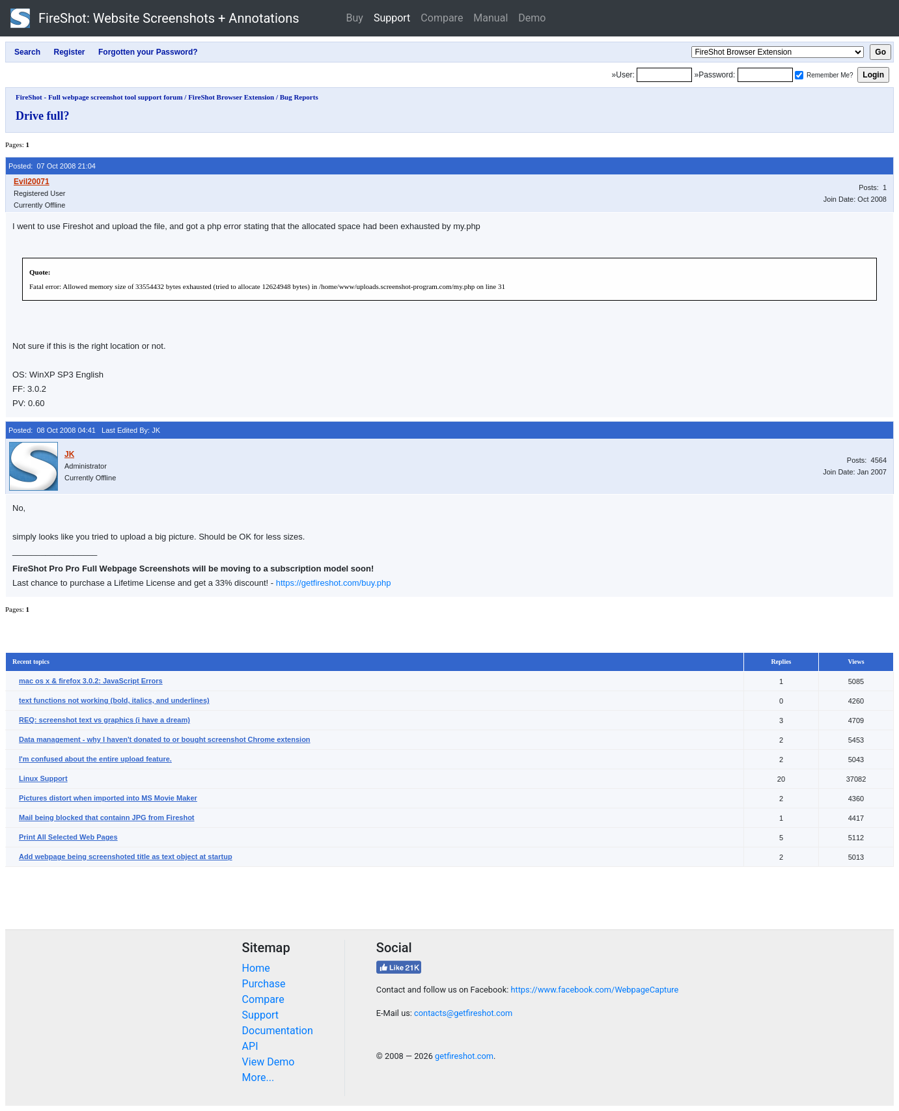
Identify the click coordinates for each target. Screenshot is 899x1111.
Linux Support (43, 778)
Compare (442, 18)
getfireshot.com (464, 1056)
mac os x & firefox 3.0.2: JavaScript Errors (91, 681)
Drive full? (43, 115)
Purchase (264, 984)
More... (258, 1077)
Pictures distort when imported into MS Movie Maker (108, 798)
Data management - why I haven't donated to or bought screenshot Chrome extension (165, 739)
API (250, 1046)
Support (392, 18)
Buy (354, 18)
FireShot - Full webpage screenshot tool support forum (99, 97)
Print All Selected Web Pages (68, 837)
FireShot (154, 18)
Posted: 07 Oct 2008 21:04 (52, 166)
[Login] (664, 75)
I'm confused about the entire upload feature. (95, 759)
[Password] (765, 75)
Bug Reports (299, 97)
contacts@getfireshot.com (463, 1013)
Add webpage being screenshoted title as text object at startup (125, 856)
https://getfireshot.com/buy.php (333, 583)
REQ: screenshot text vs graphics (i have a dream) (104, 720)
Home (256, 968)
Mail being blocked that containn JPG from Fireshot (107, 817)
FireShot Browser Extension (231, 97)
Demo (532, 18)
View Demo (268, 1062)
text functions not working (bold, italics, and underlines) (114, 700)
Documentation (277, 1030)
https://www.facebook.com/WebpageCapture (594, 989)
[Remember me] (799, 75)
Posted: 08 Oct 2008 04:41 (52, 430)
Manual (490, 18)
